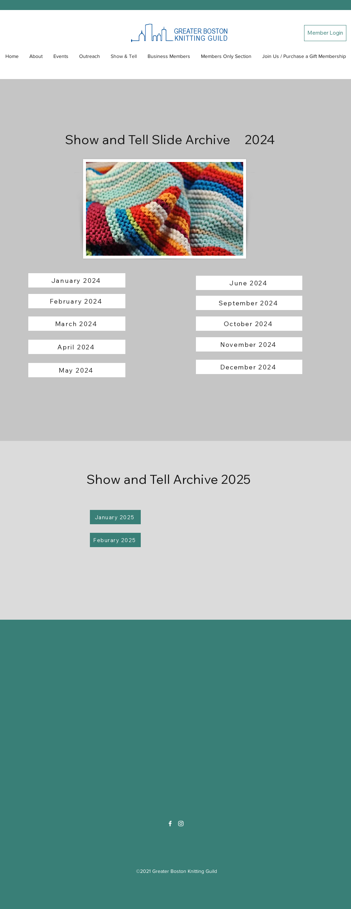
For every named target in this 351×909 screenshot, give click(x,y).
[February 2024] (76, 301)
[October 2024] (249, 323)
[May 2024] (76, 370)
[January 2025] (115, 517)
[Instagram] (180, 823)
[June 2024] (249, 283)
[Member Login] (325, 33)
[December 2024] (249, 367)
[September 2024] (249, 303)
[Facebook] (170, 823)
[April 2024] (76, 347)
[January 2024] (76, 280)
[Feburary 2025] (115, 540)
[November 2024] (249, 344)
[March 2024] (76, 323)
